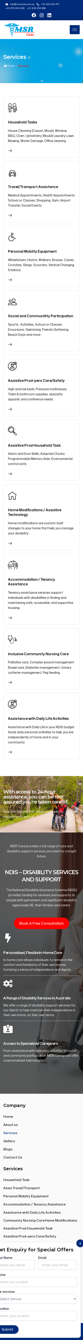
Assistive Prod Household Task (34, 445)
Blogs (7, 1149)
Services (10, 1133)
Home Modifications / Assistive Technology (34, 512)
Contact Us (12, 1157)
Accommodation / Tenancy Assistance (31, 582)
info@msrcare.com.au (26, 1265)
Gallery (9, 1141)
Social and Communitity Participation (40, 316)
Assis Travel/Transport (21, 1188)
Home (9, 66)
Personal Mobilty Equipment (32, 251)
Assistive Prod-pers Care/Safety (36, 380)
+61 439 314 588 (21, 1291)
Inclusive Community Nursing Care (38, 653)
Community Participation (23, 1244)
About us (10, 1124)
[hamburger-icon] (75, 29)
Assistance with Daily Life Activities (38, 718)
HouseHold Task (16, 1180)
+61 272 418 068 (20, 1273)
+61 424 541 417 (20, 1282)
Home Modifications (61, 1220)
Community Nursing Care (23, 1220)
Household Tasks (22, 122)
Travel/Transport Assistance (33, 186)
